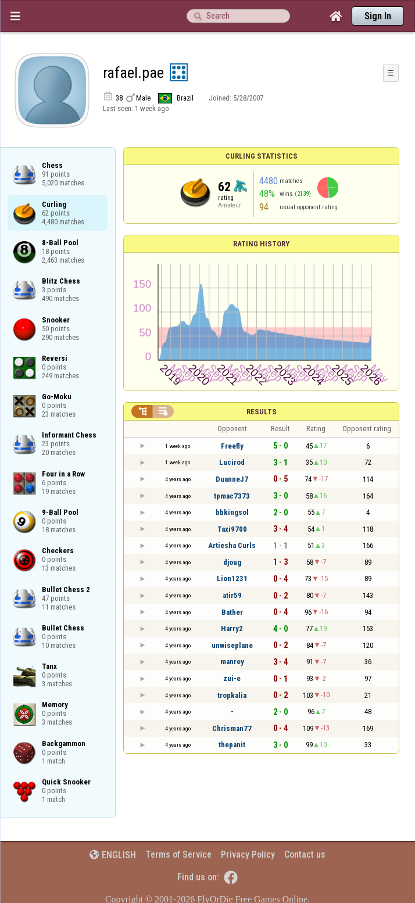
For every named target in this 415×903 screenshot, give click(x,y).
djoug (232, 562)
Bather (232, 612)
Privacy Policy (248, 854)
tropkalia (231, 695)
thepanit (232, 744)
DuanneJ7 (232, 479)
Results (261, 411)
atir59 (232, 595)
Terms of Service (178, 854)
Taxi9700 (232, 529)
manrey (232, 661)
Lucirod (232, 462)
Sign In (377, 15)
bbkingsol (232, 512)
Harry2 (232, 628)
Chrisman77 (232, 728)
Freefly (232, 446)
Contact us (304, 854)
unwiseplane (232, 645)
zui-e (232, 678)
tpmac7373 (232, 496)
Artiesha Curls (232, 545)
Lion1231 (232, 578)
